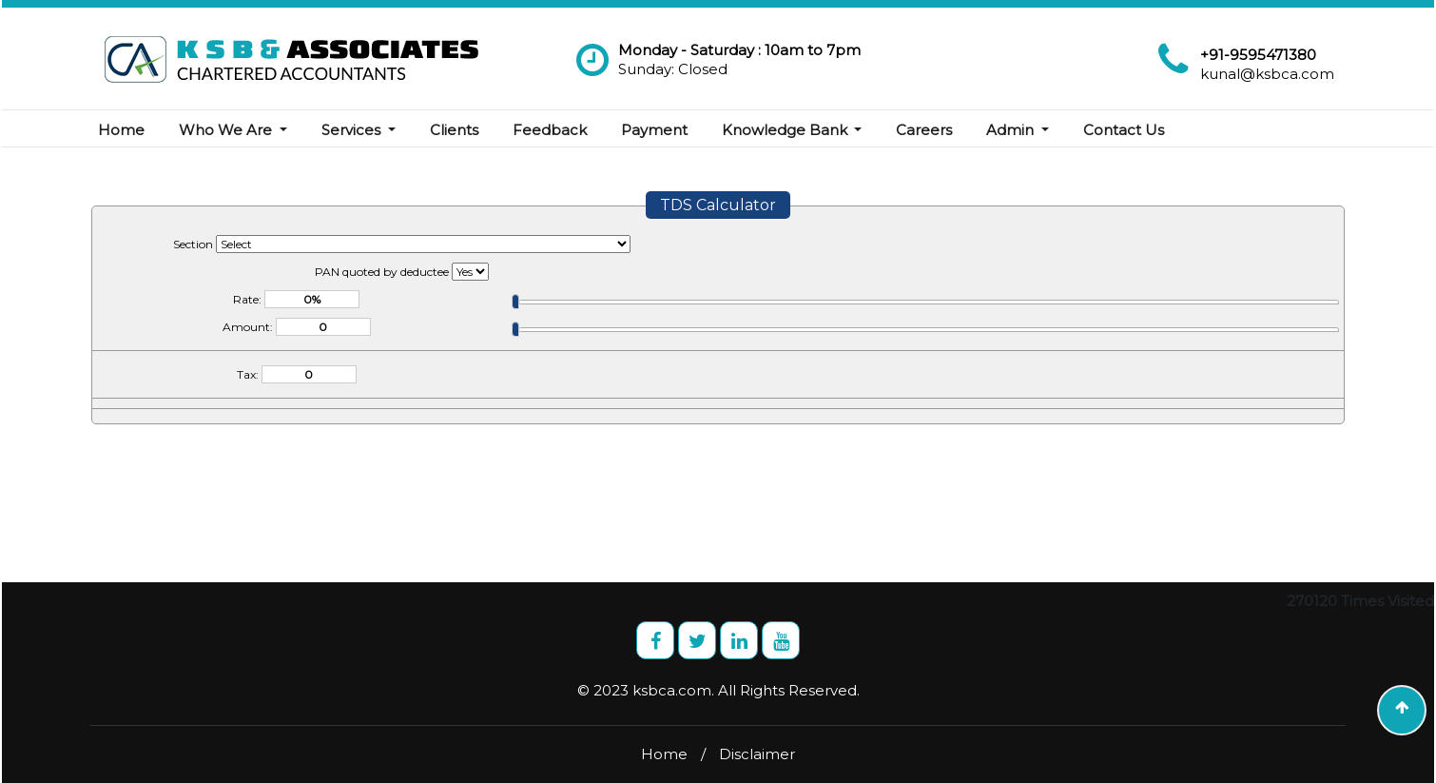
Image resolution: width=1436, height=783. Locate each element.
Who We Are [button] (227, 130)
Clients (454, 130)
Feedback (550, 130)
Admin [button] (1012, 130)
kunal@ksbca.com (1267, 74)
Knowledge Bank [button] (786, 130)
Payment (654, 130)
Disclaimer (757, 754)
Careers (924, 130)
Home (121, 130)
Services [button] (352, 130)
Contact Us (1123, 130)
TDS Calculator (718, 205)
